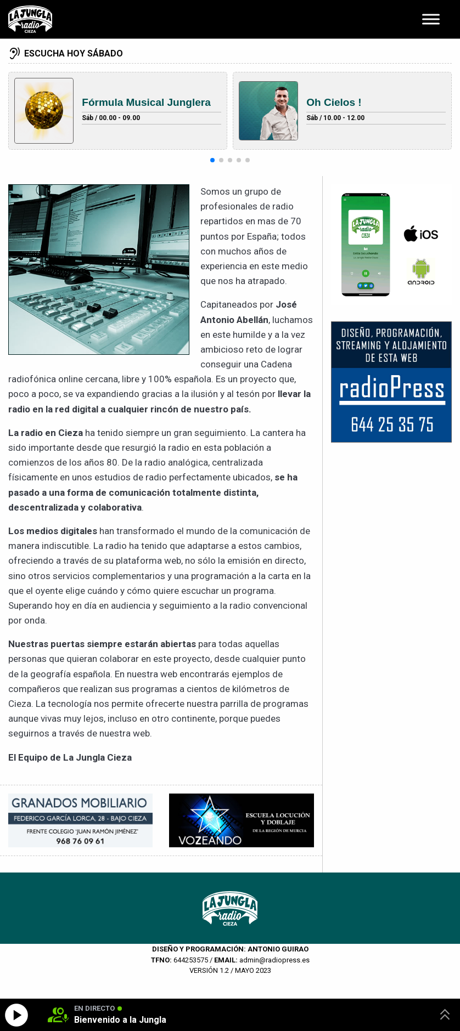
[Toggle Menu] (431, 19)
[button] (212, 160)
